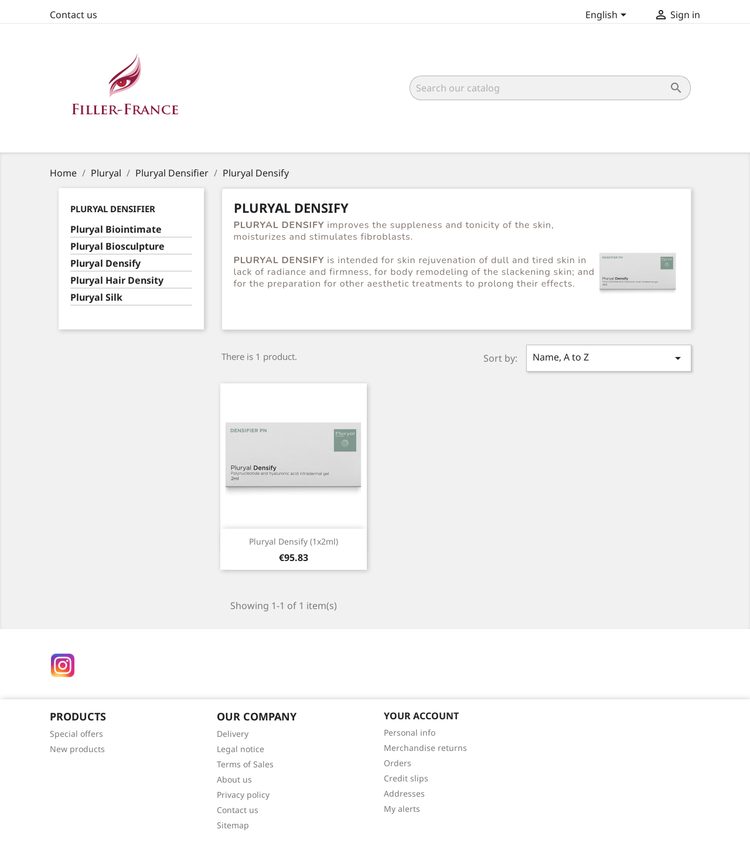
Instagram (62, 665)
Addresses (404, 793)
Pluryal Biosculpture (117, 246)
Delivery (232, 733)
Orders (397, 763)
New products (77, 748)
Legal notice (240, 748)
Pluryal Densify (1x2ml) (293, 541)
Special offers (76, 733)
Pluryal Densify (105, 263)
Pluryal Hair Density (116, 280)
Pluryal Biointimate (116, 229)
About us (234, 779)
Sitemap (233, 825)
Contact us (73, 14)
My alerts (402, 808)
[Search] (550, 88)
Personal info (409, 732)
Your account (421, 715)
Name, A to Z (609, 358)
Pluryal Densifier (112, 209)
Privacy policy (243, 794)
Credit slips (406, 778)
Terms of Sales (245, 764)
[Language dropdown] (607, 16)
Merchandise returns (425, 747)
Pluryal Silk (96, 297)
